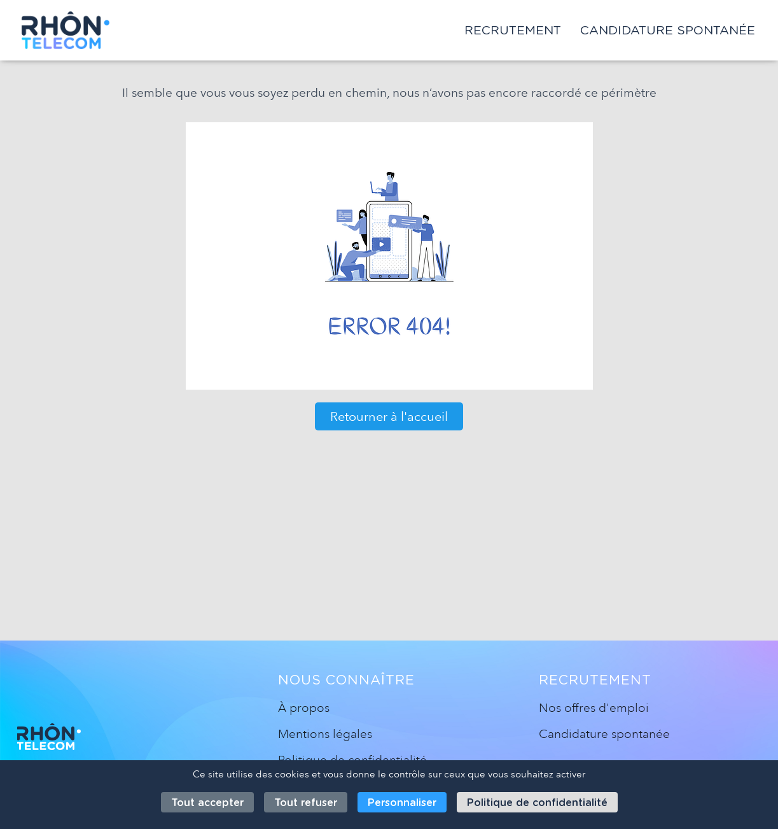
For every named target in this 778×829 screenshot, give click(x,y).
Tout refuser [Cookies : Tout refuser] (305, 803)
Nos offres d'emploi (594, 707)
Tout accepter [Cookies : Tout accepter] (207, 803)
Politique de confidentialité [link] (537, 803)
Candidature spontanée (667, 30)
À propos (304, 707)
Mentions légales (325, 733)
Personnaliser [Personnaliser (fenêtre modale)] (402, 803)
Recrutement (512, 30)
